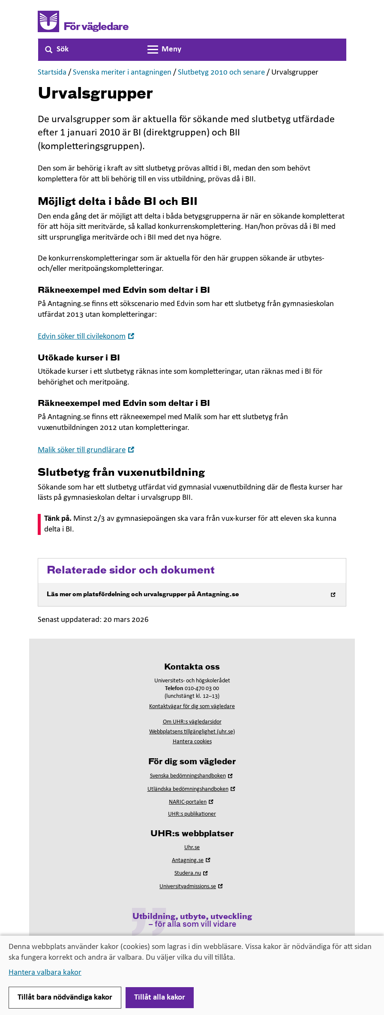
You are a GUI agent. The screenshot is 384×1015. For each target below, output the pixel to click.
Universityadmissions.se (192, 886)
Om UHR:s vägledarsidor (192, 722)
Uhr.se (192, 847)
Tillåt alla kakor (159, 998)
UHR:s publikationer (192, 814)
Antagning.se (192, 860)
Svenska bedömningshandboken (192, 776)
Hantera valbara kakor (45, 973)
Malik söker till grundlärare (87, 450)
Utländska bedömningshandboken (192, 789)
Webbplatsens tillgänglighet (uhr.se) (192, 732)
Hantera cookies (192, 742)
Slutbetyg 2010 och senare (221, 73)
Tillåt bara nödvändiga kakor (65, 998)
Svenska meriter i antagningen (122, 73)
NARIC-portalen (192, 802)
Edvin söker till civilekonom (87, 337)
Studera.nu (192, 873)
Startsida (52, 73)
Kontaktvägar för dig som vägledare (192, 706)
